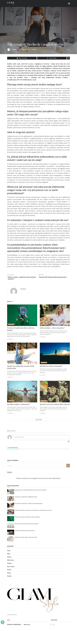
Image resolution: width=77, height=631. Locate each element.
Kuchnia (9, 570)
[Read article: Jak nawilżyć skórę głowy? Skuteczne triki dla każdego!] (10, 505)
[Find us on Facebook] (51, 625)
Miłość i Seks (10, 561)
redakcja (14, 49)
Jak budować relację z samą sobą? (51, 367)
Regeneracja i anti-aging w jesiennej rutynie (26, 538)
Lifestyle (34, 49)
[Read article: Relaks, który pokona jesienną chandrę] (10, 532)
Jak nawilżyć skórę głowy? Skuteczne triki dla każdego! (29, 504)
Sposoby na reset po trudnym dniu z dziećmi (55, 405)
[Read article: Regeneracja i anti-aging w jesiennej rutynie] (10, 539)
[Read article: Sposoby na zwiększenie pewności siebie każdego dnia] (22, 354)
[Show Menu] (69, 3)
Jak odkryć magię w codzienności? (18, 405)
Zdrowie (9, 557)
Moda (8, 554)
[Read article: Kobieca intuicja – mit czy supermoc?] (55, 316)
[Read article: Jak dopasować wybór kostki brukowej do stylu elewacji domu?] (10, 492)
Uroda (8, 551)
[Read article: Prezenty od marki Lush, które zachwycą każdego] (22, 316)
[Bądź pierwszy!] (41, 438)
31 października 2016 (25, 49)
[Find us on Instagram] (54, 625)
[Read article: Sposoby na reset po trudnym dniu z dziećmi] (55, 392)
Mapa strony (27, 625)
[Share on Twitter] (52, 58)
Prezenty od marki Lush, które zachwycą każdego (27, 517)
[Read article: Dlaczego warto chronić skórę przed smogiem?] (10, 526)
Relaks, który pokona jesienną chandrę (24, 531)
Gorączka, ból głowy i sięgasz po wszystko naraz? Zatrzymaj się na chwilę (33, 511)
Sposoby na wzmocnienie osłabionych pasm (26, 497)
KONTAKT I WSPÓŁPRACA (14, 625)
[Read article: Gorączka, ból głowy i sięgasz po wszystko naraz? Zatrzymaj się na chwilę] (10, 512)
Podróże (9, 576)
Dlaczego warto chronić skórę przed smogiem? (27, 524)
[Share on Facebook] (22, 58)
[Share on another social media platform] (68, 58)
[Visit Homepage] (11, 3)
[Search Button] (68, 466)
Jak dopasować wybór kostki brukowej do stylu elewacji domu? (31, 490)
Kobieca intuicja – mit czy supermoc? (52, 329)
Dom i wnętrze (11, 567)
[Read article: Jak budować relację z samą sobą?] (55, 354)
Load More (38, 420)
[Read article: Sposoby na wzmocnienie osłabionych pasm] (10, 499)
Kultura (9, 573)
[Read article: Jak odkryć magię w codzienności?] (22, 392)
